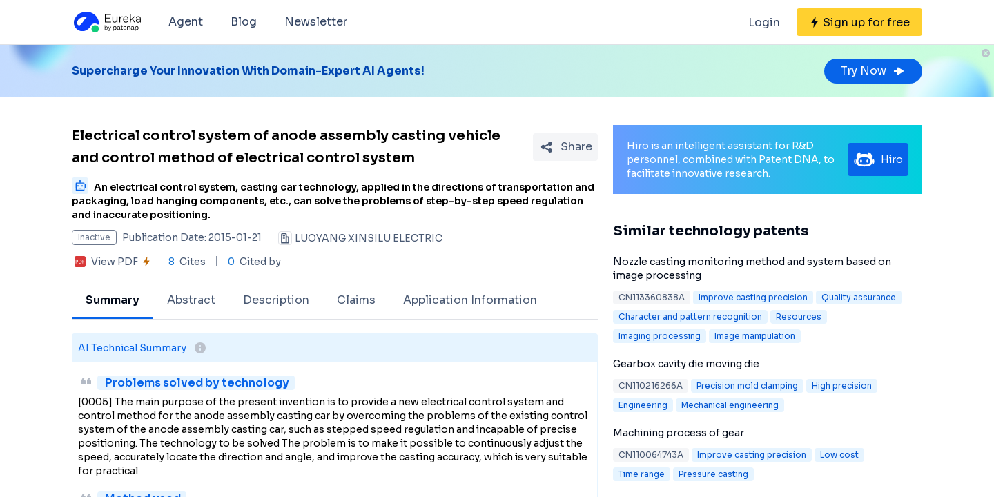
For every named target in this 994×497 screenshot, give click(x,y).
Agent (185, 21)
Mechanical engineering (730, 405)
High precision (842, 385)
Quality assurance (858, 297)
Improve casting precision (753, 297)
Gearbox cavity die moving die (686, 364)
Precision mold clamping (747, 385)
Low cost (839, 454)
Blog (244, 21)
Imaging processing (659, 336)
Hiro (878, 159)
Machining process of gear (678, 433)
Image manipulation (754, 336)
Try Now (873, 71)
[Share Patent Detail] (565, 147)
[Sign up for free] (859, 22)
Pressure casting (713, 474)
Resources (798, 316)
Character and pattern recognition (690, 316)
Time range (641, 474)
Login (764, 22)
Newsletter (315, 21)
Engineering (642, 405)
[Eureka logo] (106, 22)
